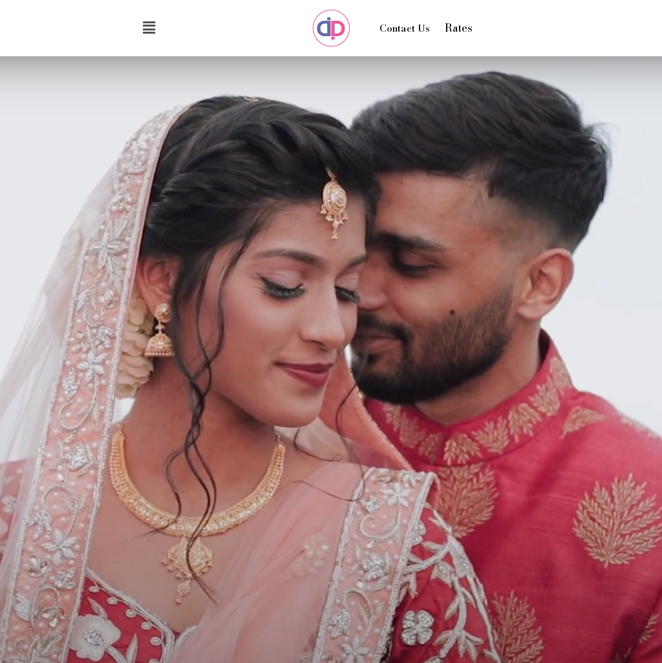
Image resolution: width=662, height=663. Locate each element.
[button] (149, 28)
